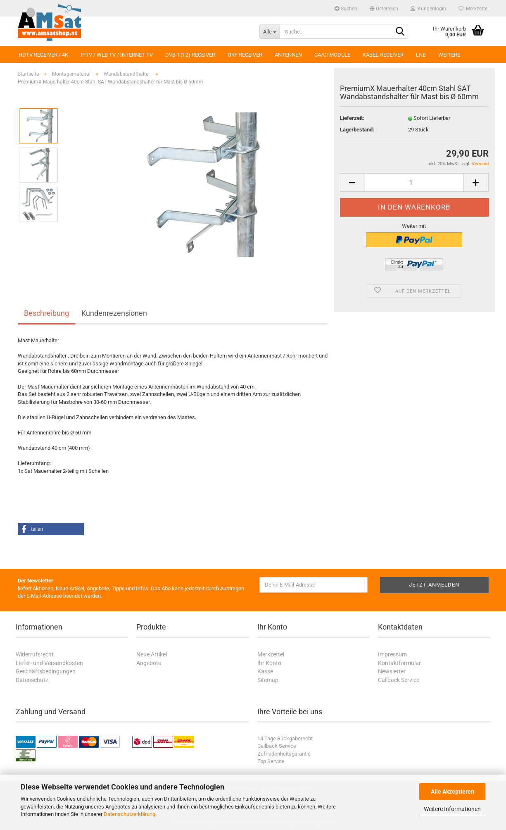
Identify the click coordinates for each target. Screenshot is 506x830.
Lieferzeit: (352, 118)
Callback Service (398, 680)
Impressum (392, 654)
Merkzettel (473, 9)
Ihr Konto (269, 663)
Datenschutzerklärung (129, 814)
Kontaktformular (399, 663)
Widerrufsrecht (35, 654)
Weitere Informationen (452, 809)
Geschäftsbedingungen (46, 671)
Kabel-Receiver (383, 55)
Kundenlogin (428, 9)
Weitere (449, 55)
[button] (51, 529)
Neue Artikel (151, 654)
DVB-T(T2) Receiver (190, 55)
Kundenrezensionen (114, 313)
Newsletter (392, 671)
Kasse (265, 671)
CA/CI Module (332, 55)
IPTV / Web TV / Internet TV (117, 55)
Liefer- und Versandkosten (49, 663)
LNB (421, 55)
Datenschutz (32, 680)
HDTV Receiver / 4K (43, 55)
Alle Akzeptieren (452, 791)
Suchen (346, 9)
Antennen (288, 55)
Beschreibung (46, 313)
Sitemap (267, 680)
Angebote (148, 663)
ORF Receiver (245, 55)
